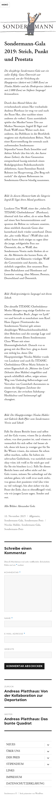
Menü (5, 4)
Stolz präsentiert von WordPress (31, 793)
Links (10, 770)
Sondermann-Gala (13, 520)
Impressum (14, 777)
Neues (10, 744)
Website (9, 649)
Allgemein (34, 516)
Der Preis (13, 757)
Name (8, 618)
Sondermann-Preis (33, 520)
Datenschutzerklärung (25, 783)
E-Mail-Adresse (14, 633)
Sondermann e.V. (10, 793)
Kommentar (12, 572)
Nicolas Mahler (12, 525)
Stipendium (15, 764)
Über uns (13, 751)
